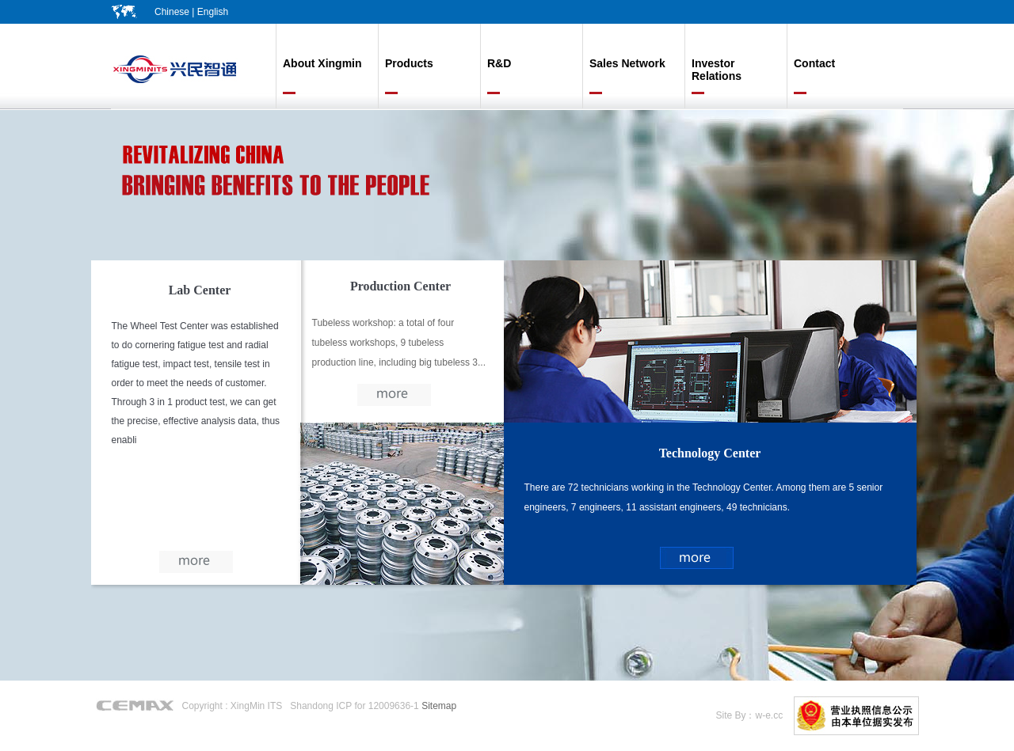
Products (409, 63)
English (212, 11)
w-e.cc (769, 715)
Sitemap (438, 705)
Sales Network (627, 63)
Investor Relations (716, 69)
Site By (730, 715)
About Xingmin (322, 63)
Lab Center (200, 290)
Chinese (171, 11)
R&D (499, 63)
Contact (814, 63)
